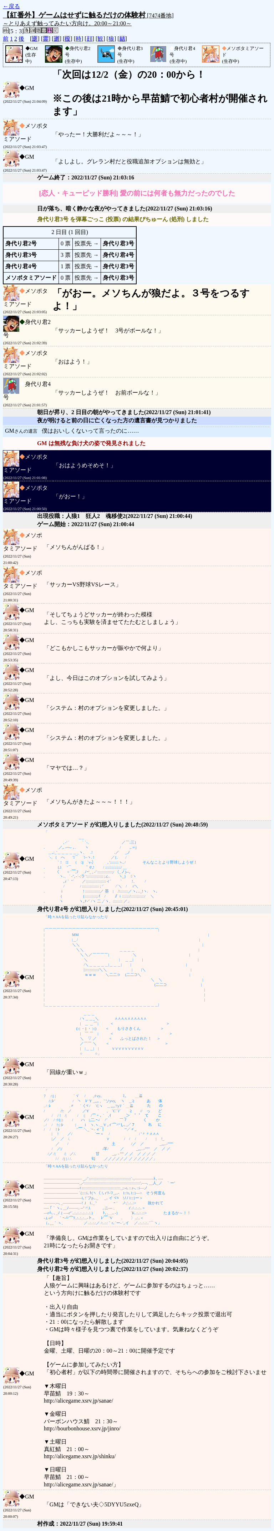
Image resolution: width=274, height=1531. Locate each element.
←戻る (11, 6)
